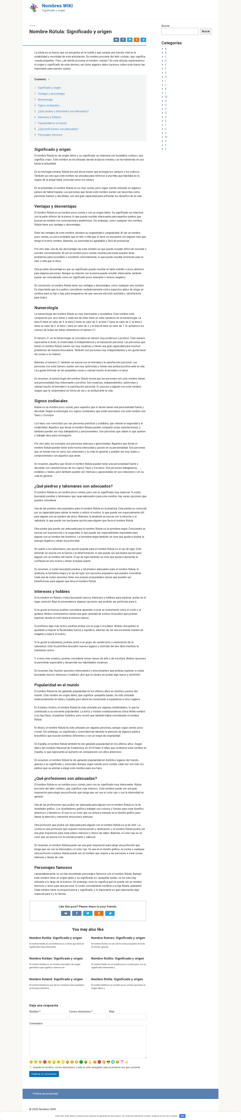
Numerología (45, 99)
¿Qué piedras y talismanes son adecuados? (63, 111)
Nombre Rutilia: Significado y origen (55, 938)
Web (111, 1011)
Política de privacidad (45, 1094)
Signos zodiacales (49, 105)
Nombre (35, 1011)
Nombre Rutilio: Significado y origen (117, 958)
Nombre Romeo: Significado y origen (118, 938)
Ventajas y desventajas (51, 93)
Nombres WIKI (57, 6)
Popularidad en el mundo (52, 123)
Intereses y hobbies (49, 117)
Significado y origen (49, 87)
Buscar (166, 25)
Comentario (36, 1023)
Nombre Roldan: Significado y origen (56, 958)
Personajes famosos (50, 134)
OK (182, 1116)
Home (32, 25)
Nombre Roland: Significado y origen (56, 979)
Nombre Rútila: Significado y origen (117, 979)
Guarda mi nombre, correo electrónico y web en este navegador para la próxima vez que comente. (87, 1067)
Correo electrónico (81, 1011)
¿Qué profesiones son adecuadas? (58, 129)
